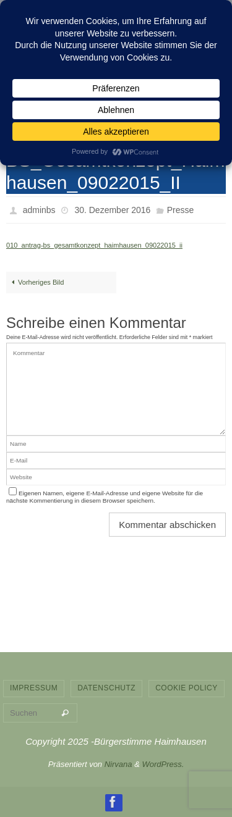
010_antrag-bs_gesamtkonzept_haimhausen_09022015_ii (94, 245)
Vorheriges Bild (36, 282)
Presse (180, 210)
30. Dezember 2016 (112, 210)
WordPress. (163, 764)
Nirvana (118, 764)
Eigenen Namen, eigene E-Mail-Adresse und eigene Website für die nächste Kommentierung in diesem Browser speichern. (104, 497)
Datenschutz (106, 688)
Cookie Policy (186, 688)
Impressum (34, 688)
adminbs (39, 210)
